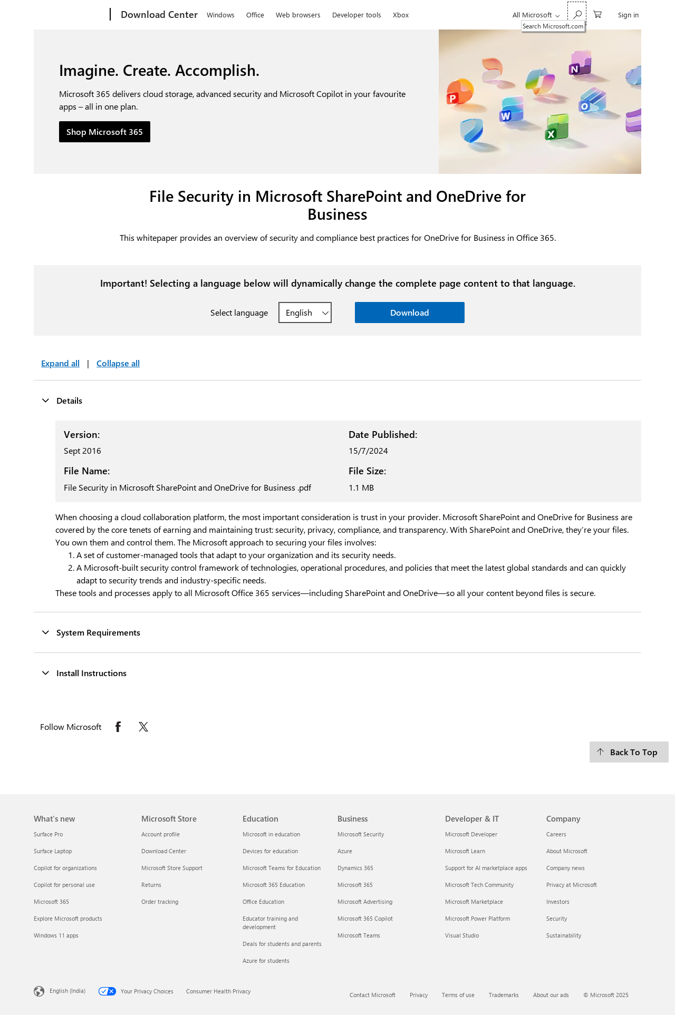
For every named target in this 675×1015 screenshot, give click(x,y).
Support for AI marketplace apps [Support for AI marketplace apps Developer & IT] (486, 868)
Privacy (419, 995)
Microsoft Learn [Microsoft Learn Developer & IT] (465, 851)
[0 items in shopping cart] (597, 13)
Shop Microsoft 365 (104, 131)
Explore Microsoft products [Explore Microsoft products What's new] (68, 918)
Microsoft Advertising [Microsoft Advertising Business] (365, 901)
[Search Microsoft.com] (576, 13)
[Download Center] (158, 15)
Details (61, 400)
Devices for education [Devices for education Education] (270, 851)
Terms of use (458, 995)
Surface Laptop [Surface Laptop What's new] (53, 851)
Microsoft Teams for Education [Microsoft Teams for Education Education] (282, 868)
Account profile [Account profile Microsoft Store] (160, 834)
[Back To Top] (629, 752)
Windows (221, 14)
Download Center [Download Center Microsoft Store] (163, 851)
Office (255, 14)
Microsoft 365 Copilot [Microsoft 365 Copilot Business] (365, 918)
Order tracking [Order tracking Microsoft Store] (159, 901)
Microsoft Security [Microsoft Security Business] (361, 834)
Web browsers (298, 14)
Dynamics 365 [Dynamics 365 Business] (355, 868)
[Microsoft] (70, 15)
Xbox (401, 14)
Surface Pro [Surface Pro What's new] (48, 834)
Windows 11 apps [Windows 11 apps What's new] (56, 935)
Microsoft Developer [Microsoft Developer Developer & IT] (471, 834)
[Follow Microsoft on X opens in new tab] (143, 726)
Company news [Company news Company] (565, 868)
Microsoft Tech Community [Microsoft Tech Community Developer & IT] (479, 885)
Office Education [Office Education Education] (263, 901)
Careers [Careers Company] (556, 834)
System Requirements (90, 632)
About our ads (551, 995)
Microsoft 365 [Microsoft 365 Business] (355, 885)
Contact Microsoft (373, 995)
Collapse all (118, 362)
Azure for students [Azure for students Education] (266, 960)
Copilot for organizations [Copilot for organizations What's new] (65, 868)
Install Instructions (84, 672)
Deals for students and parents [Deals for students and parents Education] (282, 944)
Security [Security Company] (556, 918)
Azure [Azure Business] (345, 851)
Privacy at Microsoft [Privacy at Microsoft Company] (571, 885)
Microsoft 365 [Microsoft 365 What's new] (51, 901)
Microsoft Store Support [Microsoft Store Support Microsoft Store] (171, 868)
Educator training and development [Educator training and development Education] (270, 922)
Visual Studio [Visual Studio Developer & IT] (462, 935)
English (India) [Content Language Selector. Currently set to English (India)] (67, 990)
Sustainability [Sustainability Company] (563, 935)
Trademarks (504, 995)
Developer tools (356, 14)
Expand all (60, 362)
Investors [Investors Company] (558, 901)
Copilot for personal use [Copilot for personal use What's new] (64, 885)
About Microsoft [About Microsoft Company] (566, 851)
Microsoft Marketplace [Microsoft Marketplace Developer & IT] (474, 901)
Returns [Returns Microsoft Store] (151, 885)
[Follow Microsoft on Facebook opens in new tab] (118, 726)
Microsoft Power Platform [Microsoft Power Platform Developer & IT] (477, 918)
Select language (239, 312)
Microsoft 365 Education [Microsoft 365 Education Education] (274, 885)
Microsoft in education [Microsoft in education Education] (271, 834)
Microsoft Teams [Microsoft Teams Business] (359, 935)
